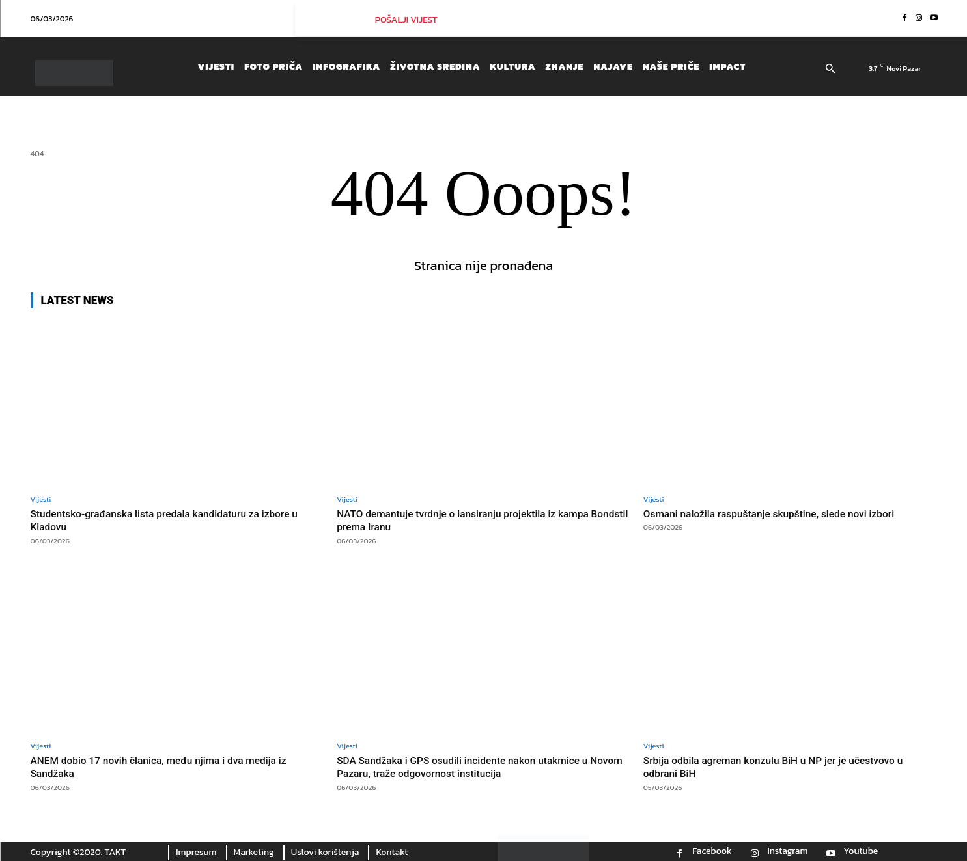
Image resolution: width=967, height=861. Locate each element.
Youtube (861, 851)
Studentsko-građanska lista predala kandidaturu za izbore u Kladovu (173, 520)
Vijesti (41, 499)
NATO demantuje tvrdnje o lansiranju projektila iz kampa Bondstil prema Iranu (475, 520)
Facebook (711, 851)
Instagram (787, 851)
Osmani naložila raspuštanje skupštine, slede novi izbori (781, 513)
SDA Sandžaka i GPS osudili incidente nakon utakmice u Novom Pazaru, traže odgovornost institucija (475, 766)
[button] (830, 69)
